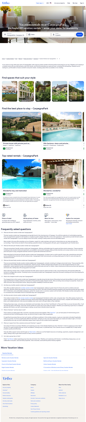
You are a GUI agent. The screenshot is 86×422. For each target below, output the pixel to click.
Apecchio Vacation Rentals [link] (50, 358)
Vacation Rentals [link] (10, 58)
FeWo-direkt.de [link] (62, 393)
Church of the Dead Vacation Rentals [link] (11, 364)
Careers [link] (32, 390)
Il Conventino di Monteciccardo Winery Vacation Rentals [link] (58, 367)
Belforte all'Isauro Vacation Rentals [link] (52, 361)
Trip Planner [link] (10, 339)
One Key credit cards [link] (7, 401)
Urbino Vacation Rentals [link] (50, 364)
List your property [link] (7, 387)
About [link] (32, 387)
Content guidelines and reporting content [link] (40, 411)
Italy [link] (16, 58)
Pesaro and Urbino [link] (28, 58)
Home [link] (3, 58)
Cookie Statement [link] (35, 406)
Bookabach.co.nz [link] (62, 395)
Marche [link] (20, 58)
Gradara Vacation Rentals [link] (8, 370)
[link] (39, 113)
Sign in (82, 3)
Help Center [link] (32, 332)
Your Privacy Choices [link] (35, 409)
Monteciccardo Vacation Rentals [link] (10, 358)
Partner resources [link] (7, 395)
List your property (59, 3)
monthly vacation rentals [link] (27, 288)
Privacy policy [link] (34, 403)
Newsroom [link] (33, 395)
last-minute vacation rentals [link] (25, 298)
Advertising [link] (5, 406)
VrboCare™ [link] (53, 312)
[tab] (7, 353)
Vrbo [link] (60, 387)
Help (68, 3)
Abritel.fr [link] (61, 390)
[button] (43, 347)
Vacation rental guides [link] (8, 398)
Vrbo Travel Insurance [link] (7, 403)
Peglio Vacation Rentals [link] (8, 367)
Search (79, 34)
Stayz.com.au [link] (62, 398)
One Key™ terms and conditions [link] (38, 398)
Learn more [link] (69, 223)
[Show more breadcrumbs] (57, 58)
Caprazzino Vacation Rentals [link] (9, 361)
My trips (75, 3)
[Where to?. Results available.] (14, 35)
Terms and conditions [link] (35, 401)
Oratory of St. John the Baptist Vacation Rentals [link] (56, 370)
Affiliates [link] (33, 393)
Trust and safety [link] (6, 393)
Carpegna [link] (36, 58)
